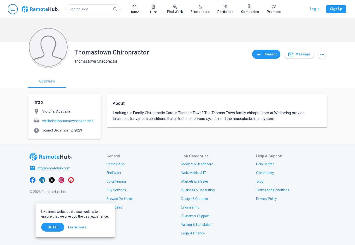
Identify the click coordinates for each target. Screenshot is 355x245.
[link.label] (265, 164)
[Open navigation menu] (13, 9)
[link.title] (115, 164)
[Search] (115, 9)
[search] (92, 9)
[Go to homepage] (40, 9)
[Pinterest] (71, 180)
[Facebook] (32, 180)
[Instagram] (61, 180)
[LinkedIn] (42, 180)
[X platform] (52, 180)
